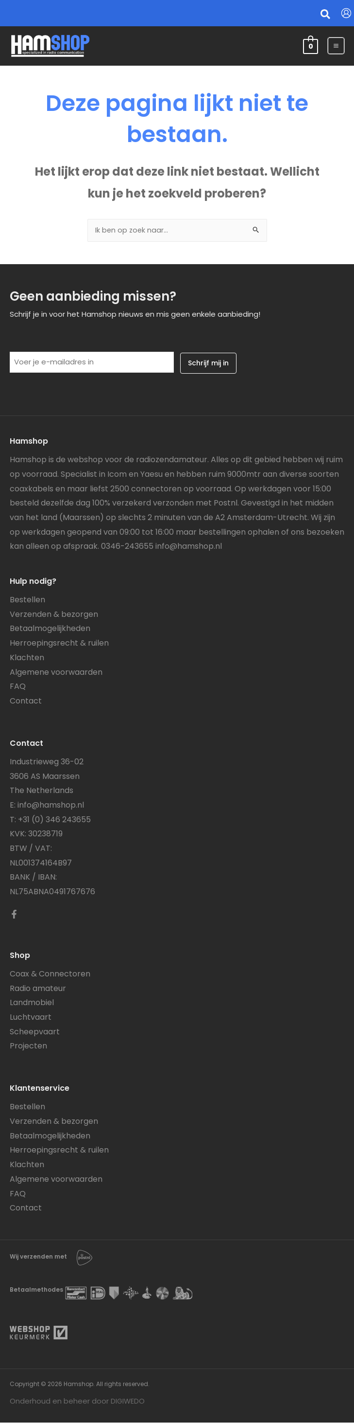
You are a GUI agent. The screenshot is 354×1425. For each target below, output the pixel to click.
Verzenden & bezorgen (54, 616)
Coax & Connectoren (50, 976)
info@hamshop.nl (188, 548)
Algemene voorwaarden (56, 674)
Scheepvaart (35, 1034)
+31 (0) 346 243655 (54, 822)
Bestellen (27, 602)
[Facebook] (14, 916)
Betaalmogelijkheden (50, 630)
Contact (26, 703)
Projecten (28, 1048)
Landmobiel (32, 1004)
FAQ (18, 688)
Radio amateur (38, 990)
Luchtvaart (30, 1019)
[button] (325, 15)
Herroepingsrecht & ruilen (59, 645)
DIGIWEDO (128, 1403)
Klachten (27, 660)
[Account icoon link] (346, 13)
